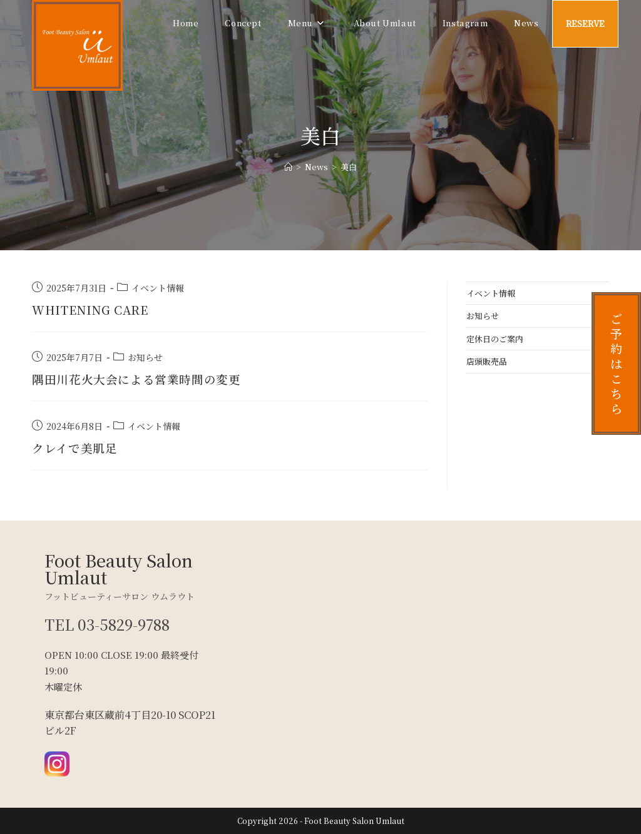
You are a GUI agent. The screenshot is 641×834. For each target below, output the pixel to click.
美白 (349, 167)
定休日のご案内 (494, 339)
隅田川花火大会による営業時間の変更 (141, 379)
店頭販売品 (486, 361)
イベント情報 (157, 288)
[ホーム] (288, 167)
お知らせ (145, 357)
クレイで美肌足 (76, 448)
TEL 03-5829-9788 (108, 624)
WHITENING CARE (94, 309)
